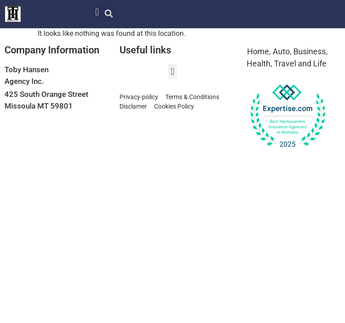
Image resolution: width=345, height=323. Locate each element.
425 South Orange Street (46, 94)
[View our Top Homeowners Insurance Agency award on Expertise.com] (287, 116)
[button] (97, 11)
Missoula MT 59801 (38, 105)
